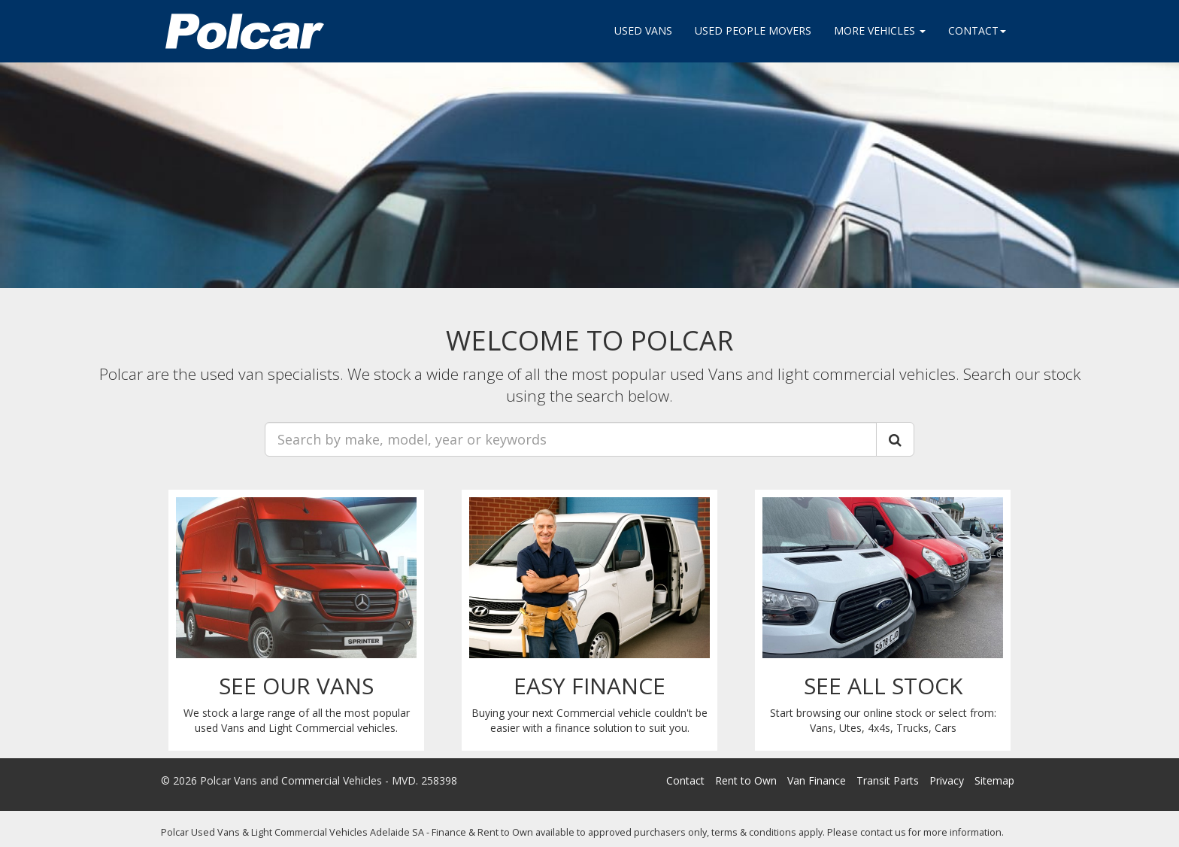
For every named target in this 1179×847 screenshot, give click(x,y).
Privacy (946, 780)
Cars (945, 728)
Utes (850, 728)
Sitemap (994, 780)
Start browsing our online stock (846, 713)
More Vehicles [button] (880, 30)
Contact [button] (977, 30)
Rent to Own (746, 780)
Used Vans (643, 30)
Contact (685, 780)
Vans (821, 728)
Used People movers (753, 30)
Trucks (912, 728)
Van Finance (816, 780)
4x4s (879, 728)
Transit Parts (887, 780)
